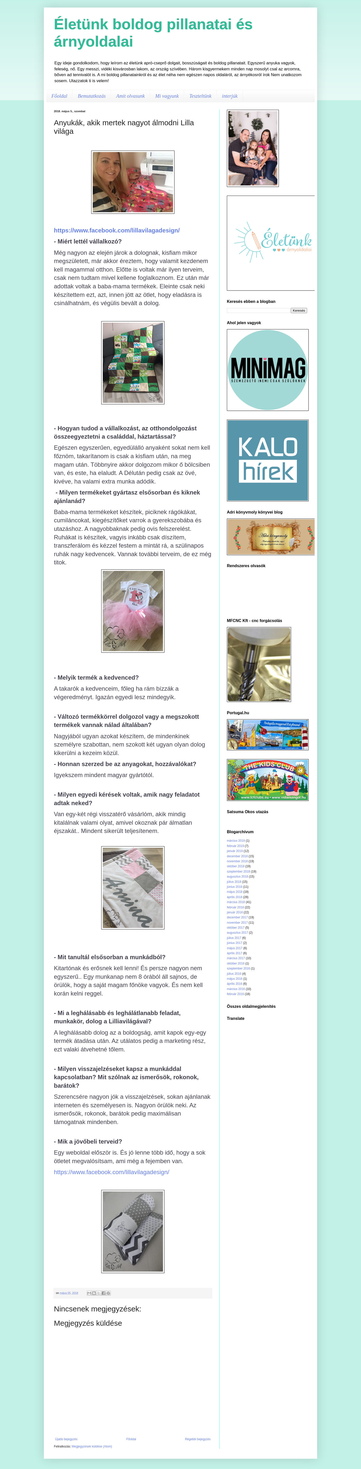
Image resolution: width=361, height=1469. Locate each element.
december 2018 (237, 856)
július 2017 (234, 938)
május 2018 (234, 892)
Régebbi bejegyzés (198, 1439)
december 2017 (237, 917)
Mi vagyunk (167, 96)
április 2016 (234, 984)
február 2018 (235, 907)
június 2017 (234, 943)
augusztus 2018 (237, 876)
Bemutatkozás (92, 96)
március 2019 (236, 840)
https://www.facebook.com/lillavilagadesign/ (117, 230)
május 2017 (234, 948)
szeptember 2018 (238, 871)
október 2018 (235, 866)
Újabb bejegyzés (66, 1439)
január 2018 (235, 912)
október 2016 (235, 963)
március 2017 (236, 958)
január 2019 (235, 851)
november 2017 (237, 922)
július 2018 (234, 882)
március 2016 (236, 989)
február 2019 (235, 846)
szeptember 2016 (238, 968)
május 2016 (234, 979)
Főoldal (59, 96)
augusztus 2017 (237, 932)
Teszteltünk (200, 96)
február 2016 (235, 994)
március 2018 (236, 902)
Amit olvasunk (130, 96)
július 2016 (234, 973)
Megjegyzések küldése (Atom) (92, 1446)
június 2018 (234, 887)
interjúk (229, 96)
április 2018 (234, 897)
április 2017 (234, 953)
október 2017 (235, 927)
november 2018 (237, 861)
